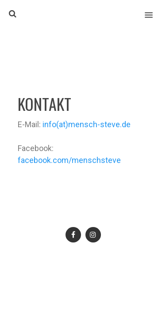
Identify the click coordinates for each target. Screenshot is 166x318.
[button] (154, 9)
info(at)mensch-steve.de (86, 124)
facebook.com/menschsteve (69, 160)
